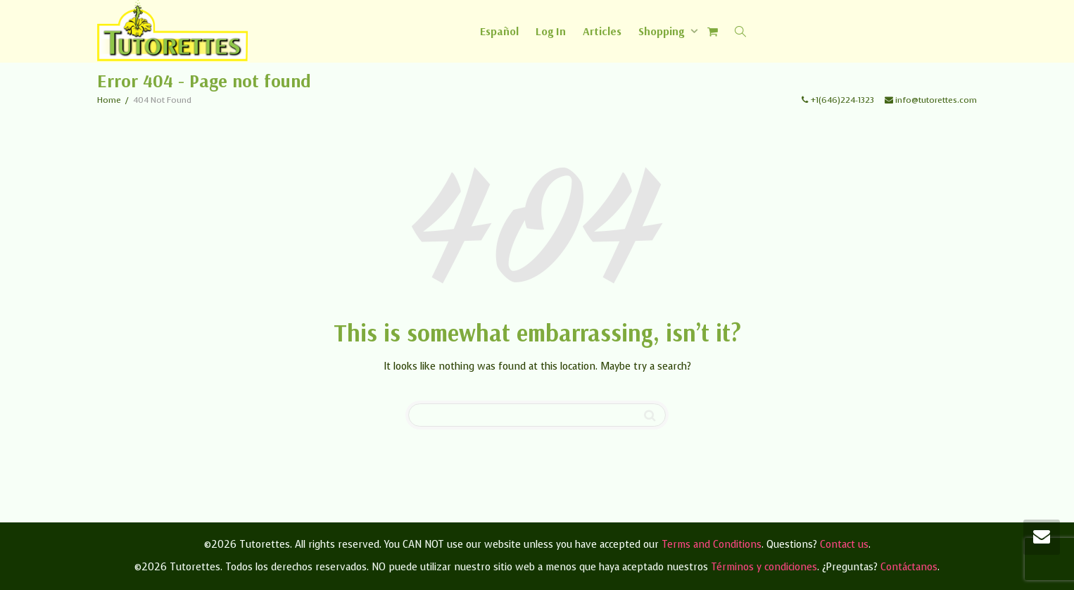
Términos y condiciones (764, 567)
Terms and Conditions (712, 544)
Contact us (844, 544)
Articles (602, 31)
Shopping (662, 31)
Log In (551, 31)
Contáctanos (908, 567)
